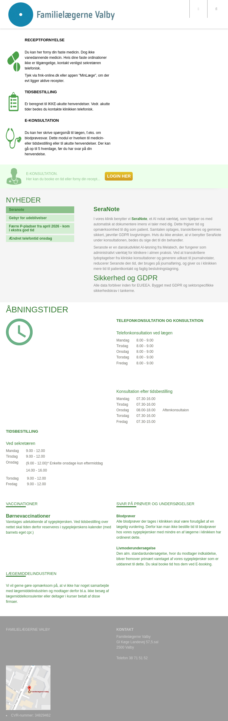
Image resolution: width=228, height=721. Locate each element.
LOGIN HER (119, 176)
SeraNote (139, 219)
